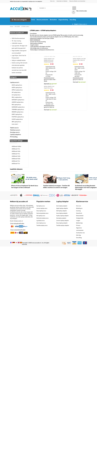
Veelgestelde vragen (79, 219)
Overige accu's (15, 132)
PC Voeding (14, 137)
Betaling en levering (79, 210)
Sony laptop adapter (61, 223)
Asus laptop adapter (61, 213)
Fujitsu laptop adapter (62, 215)
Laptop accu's (14, 82)
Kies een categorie (19, 20)
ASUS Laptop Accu (17, 85)
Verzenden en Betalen (62, 1)
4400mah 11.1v (16, 154)
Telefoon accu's (15, 130)
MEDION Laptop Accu (17, 112)
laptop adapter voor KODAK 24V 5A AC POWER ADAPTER (49, 60)
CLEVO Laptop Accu (17, 119)
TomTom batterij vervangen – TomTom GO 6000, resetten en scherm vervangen (56, 186)
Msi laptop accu (41, 215)
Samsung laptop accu (42, 213)
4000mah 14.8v (16, 151)
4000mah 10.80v (16, 146)
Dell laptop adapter (61, 211)
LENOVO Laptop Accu (17, 102)
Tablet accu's (14, 128)
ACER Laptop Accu (17, 87)
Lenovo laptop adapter (62, 220)
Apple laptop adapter (62, 208)
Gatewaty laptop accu (43, 218)
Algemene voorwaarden (79, 229)
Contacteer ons (80, 233)
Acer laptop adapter (61, 206)
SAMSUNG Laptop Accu (18, 107)
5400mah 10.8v (16, 158)
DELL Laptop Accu (17, 97)
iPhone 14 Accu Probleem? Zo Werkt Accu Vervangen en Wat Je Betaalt (24, 186)
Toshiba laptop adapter (62, 225)
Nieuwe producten (42, 19)
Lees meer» (15, 124)
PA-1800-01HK (51, 79)
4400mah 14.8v (16, 156)
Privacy (78, 225)
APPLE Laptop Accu (17, 90)
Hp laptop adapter (61, 218)
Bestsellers (53, 19)
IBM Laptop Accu (16, 121)
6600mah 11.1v (16, 163)
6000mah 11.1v (16, 161)
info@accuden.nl (82, 24)
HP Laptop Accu (16, 92)
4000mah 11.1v (16, 149)
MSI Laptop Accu (16, 104)
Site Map (78, 235)
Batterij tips (79, 223)
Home (33, 19)
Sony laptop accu (41, 211)
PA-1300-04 (79, 79)
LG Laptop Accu (16, 95)
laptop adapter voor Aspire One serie (49, 87)
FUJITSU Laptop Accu (18, 117)
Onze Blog (73, 19)
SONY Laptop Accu (17, 114)
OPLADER (17, 26)
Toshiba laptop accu (42, 225)
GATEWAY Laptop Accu (18, 99)
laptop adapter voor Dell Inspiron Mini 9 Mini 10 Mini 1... (79, 60)
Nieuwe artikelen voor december (77, 1)
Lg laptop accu (41, 220)
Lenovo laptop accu (42, 208)
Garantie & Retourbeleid (79, 214)
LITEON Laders (25, 26)
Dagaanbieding (63, 19)
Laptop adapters (15, 134)
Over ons (52, 1)
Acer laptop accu (41, 223)
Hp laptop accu (41, 206)
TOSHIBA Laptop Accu (18, 109)
